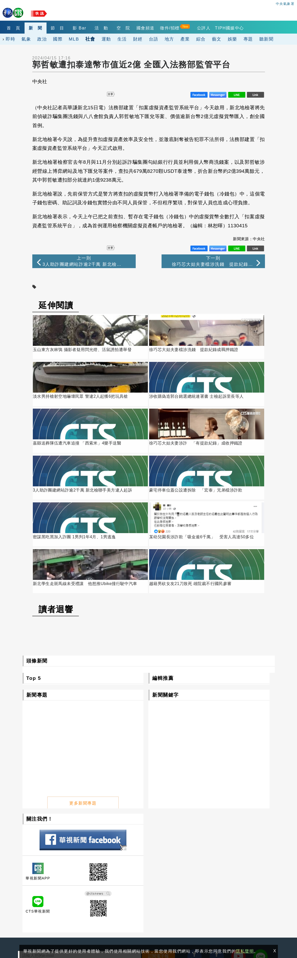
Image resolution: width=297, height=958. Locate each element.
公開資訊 (152, 876)
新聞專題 (37, 565)
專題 (248, 39)
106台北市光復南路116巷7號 (46, 893)
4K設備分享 (247, 884)
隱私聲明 (23, 935)
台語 (153, 39)
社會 (90, 39)
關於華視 (105, 876)
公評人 (213, 28)
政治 (42, 39)
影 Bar (84, 28)
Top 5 (33, 549)
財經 (138, 39)
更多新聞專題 (82, 672)
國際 (58, 39)
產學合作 (198, 884)
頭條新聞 (37, 531)
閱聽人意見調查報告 (162, 891)
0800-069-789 (56, 916)
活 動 (107, 28)
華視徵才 (152, 884)
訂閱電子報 (158, 827)
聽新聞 (266, 39)
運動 (106, 39)
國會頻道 (154, 28)
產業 (185, 39)
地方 (169, 39)
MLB (74, 39)
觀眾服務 (198, 876)
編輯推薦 (162, 549)
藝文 (217, 39)
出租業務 (245, 876)
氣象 (26, 39)
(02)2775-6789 (33, 904)
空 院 (131, 28)
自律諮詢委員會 (111, 891)
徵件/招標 (179, 28)
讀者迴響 (56, 480)
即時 (10, 39)
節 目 (61, 28)
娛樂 (232, 39)
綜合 (201, 39)
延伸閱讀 (56, 305)
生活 (122, 39)
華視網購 (105, 884)
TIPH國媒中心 (238, 28)
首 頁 (14, 28)
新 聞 (37, 28)
